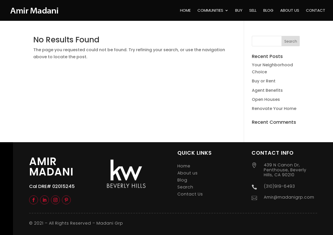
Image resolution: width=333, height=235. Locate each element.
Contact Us (190, 194)
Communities (210, 11)
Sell (253, 11)
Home (185, 11)
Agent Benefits (267, 90)
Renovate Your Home (274, 109)
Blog (268, 11)
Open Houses (266, 99)
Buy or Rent (264, 81)
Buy (238, 11)
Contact (315, 11)
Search (185, 187)
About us (289, 11)
